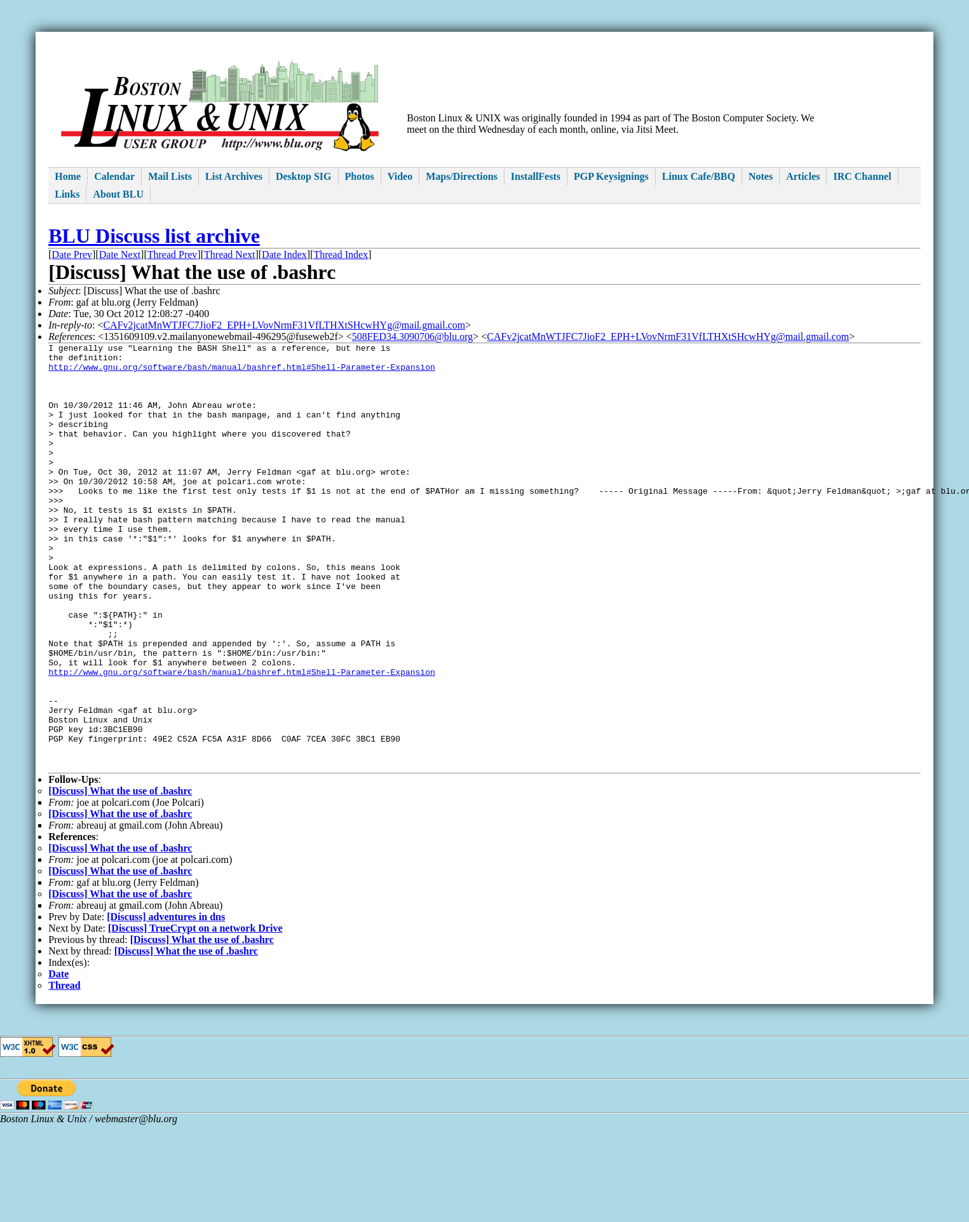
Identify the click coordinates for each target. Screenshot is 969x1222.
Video (400, 176)
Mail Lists (170, 176)
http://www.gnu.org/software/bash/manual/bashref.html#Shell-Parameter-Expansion (241, 372)
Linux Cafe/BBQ (698, 176)
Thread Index (340, 254)
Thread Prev (172, 254)
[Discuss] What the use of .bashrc (120, 876)
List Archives (233, 176)
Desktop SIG (304, 176)
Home (68, 176)
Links (67, 194)
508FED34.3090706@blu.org (412, 336)
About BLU (118, 194)
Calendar (114, 176)
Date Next (119, 254)
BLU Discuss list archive (154, 235)
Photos (359, 176)
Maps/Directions (462, 176)
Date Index (284, 254)
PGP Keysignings (611, 176)
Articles (803, 176)
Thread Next (229, 254)
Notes (761, 176)
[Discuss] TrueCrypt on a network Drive (195, 1013)
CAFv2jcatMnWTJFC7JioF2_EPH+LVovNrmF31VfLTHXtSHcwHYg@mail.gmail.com (284, 325)
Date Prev (72, 254)
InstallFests (535, 176)
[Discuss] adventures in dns (166, 1002)
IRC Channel (862, 176)
